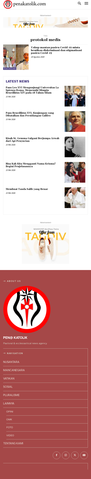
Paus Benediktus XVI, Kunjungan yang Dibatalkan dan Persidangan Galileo (30, 114)
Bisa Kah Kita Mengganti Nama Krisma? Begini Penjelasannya (31, 165)
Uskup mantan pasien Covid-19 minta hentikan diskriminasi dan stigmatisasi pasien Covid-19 (56, 50)
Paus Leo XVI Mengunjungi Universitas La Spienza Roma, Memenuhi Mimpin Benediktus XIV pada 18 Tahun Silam (32, 90)
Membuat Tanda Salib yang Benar (27, 189)
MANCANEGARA (10, 69)
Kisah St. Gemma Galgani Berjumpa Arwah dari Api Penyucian (32, 140)
